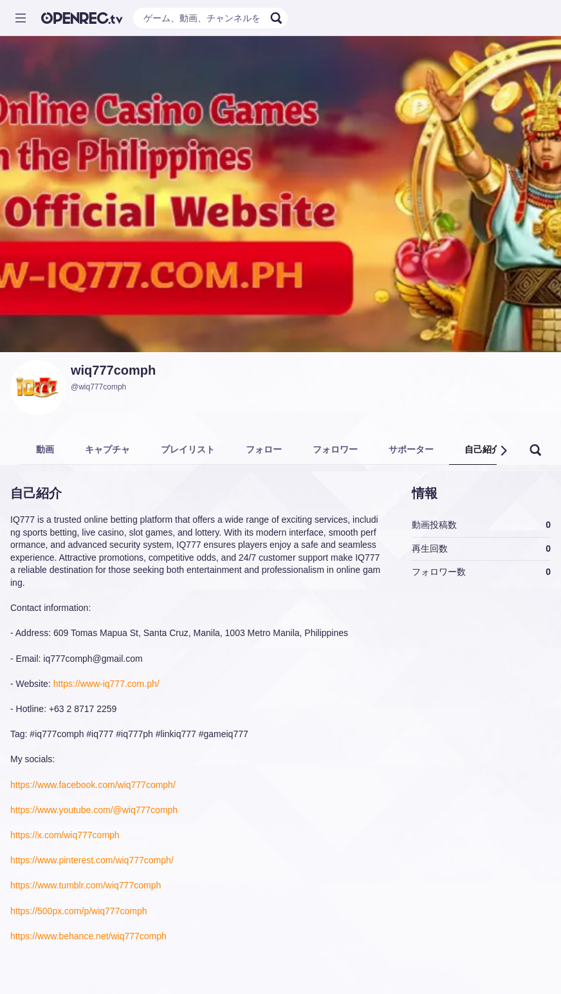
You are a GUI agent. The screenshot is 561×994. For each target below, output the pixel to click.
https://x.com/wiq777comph (65, 835)
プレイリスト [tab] (188, 449)
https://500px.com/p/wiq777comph (78, 911)
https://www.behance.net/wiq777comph (88, 936)
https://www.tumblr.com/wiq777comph (85, 885)
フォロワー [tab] (335, 449)
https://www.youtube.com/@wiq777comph (94, 810)
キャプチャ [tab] (107, 449)
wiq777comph (113, 370)
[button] (503, 450)
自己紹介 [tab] (482, 449)
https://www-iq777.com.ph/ (106, 684)
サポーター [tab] (411, 449)
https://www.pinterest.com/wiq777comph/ (92, 860)
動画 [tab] (45, 449)
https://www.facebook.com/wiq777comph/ (93, 785)
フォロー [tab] (264, 449)
